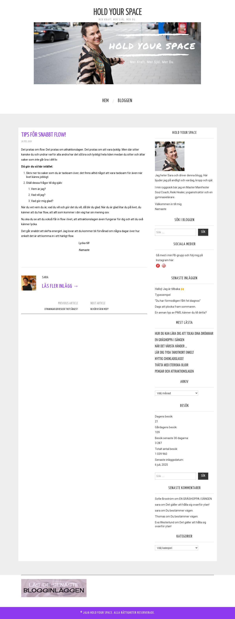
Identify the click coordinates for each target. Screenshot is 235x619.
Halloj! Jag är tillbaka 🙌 (169, 289)
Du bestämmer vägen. (179, 510)
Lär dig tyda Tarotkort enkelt (174, 352)
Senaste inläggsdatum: (169, 459)
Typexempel (162, 294)
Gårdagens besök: (166, 427)
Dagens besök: (164, 416)
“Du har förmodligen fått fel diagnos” (178, 300)
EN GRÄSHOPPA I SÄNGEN (169, 340)
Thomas (160, 516)
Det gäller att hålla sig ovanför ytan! (187, 504)
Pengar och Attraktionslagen (174, 371)
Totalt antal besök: (166, 449)
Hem (105, 101)
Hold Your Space (117, 12)
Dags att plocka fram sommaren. (175, 306)
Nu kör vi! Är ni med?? (99, 309)
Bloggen (125, 101)
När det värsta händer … (171, 346)
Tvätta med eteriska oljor (171, 365)
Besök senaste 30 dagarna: (172, 438)
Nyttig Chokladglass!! (169, 359)
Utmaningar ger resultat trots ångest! (61, 309)
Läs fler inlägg (60, 286)
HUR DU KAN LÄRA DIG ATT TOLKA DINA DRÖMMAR (184, 333)
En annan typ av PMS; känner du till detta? (181, 312)
